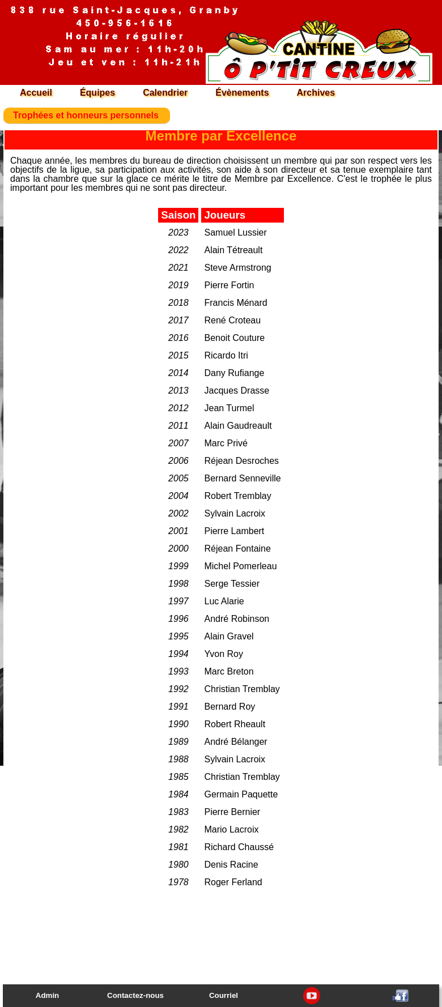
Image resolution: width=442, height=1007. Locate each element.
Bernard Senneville (242, 478)
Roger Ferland (233, 882)
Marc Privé (225, 443)
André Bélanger (235, 741)
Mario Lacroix (231, 829)
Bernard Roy (229, 706)
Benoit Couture (234, 338)
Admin (47, 995)
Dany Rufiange (234, 373)
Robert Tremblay (237, 496)
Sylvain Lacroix (234, 513)
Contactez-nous (135, 995)
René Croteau (232, 320)
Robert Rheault (234, 724)
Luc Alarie (224, 601)
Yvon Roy (223, 654)
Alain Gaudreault (237, 425)
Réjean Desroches (241, 461)
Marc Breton (228, 671)
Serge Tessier (232, 583)
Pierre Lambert (234, 531)
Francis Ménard (235, 303)
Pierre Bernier (232, 812)
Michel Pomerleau (240, 566)
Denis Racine (231, 864)
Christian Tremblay (241, 689)
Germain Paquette (241, 794)
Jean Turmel (229, 408)
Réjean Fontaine (237, 548)
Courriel (223, 995)
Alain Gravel (228, 636)
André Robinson (236, 619)
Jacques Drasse (236, 390)
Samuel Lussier (235, 232)
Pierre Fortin (229, 285)
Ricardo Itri (226, 355)
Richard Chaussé (239, 847)
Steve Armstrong (237, 267)
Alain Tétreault (233, 250)
